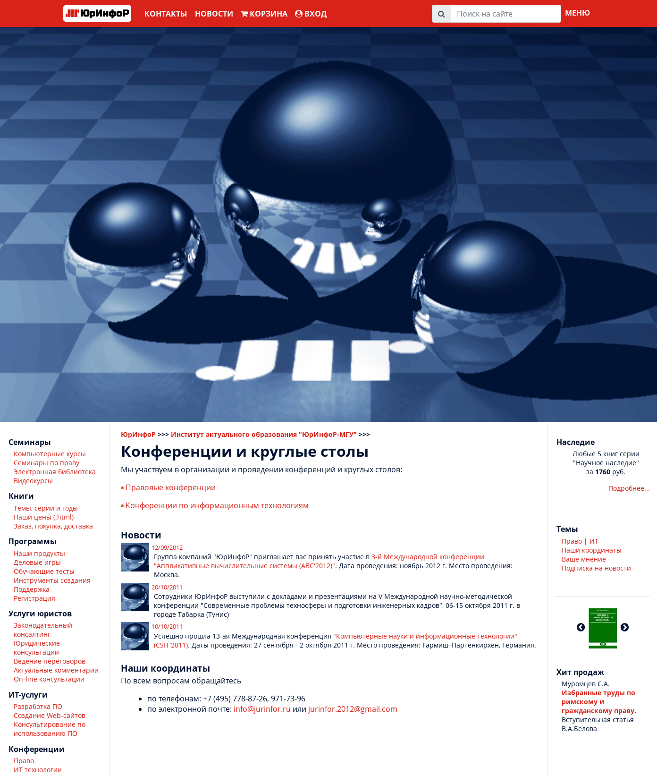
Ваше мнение (584, 558)
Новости (214, 14)
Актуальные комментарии (56, 669)
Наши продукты (39, 553)
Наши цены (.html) (44, 516)
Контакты (165, 14)
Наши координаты (592, 550)
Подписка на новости (596, 567)
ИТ (594, 541)
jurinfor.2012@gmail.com (352, 709)
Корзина (264, 14)
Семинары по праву (46, 462)
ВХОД (311, 14)
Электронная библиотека (55, 471)
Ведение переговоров (49, 661)
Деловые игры (37, 562)
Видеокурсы (33, 480)
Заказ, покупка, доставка (53, 525)
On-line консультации (49, 678)
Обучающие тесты (44, 571)
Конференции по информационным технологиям (217, 505)
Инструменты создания (52, 580)
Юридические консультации (37, 648)
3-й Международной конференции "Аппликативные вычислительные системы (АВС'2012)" (319, 561)
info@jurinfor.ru (262, 709)
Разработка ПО (38, 706)
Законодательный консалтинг (43, 630)
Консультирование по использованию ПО (49, 729)
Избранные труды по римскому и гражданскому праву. (599, 701)
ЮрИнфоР (138, 434)
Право (24, 760)
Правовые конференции (171, 487)
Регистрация (34, 598)
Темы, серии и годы (46, 507)
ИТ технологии (38, 769)
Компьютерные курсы (50, 453)
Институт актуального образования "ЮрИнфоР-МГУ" (264, 434)
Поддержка (32, 589)
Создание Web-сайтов (49, 715)
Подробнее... (629, 488)
